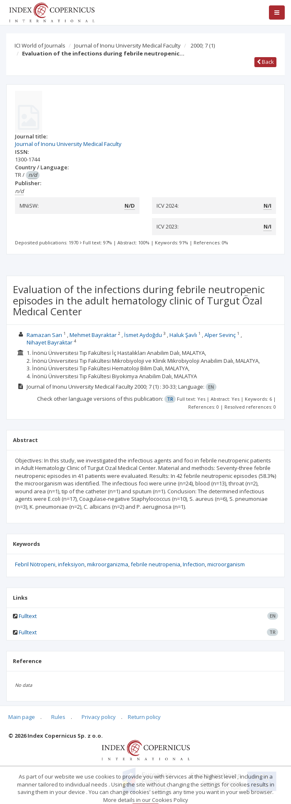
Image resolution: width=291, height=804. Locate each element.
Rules (58, 717)
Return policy (144, 717)
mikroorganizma (107, 564)
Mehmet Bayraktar (93, 335)
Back (265, 61)
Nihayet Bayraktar (49, 342)
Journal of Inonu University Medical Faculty (127, 45)
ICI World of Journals (40, 45)
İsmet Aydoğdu (143, 335)
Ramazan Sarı (44, 335)
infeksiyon (71, 564)
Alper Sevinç (220, 335)
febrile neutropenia (155, 564)
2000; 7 (203, 45)
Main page (21, 717)
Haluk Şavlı (183, 335)
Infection (194, 564)
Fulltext (28, 616)
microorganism (226, 564)
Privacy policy (99, 717)
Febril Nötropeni (35, 564)
